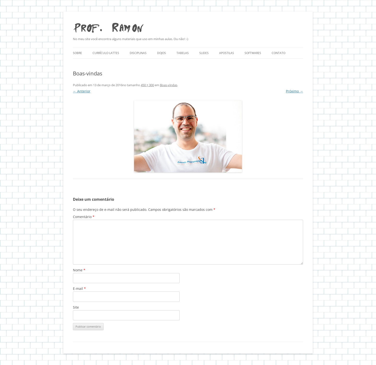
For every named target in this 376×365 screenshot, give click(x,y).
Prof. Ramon (108, 26)
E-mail (79, 288)
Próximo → (294, 91)
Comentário (83, 216)
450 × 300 (147, 85)
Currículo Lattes (106, 53)
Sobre (77, 53)
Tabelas (182, 53)
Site (76, 307)
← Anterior (81, 91)
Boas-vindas (168, 85)
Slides (204, 53)
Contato (278, 53)
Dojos (161, 53)
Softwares (253, 53)
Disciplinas (138, 53)
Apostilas (226, 53)
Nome (79, 270)
